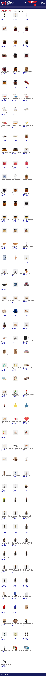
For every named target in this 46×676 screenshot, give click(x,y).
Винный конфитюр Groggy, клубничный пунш (27, 58)
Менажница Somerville (15, 246)
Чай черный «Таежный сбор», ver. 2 (6, 623)
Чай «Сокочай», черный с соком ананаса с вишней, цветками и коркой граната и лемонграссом (17, 570)
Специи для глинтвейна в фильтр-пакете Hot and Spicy (6, 476)
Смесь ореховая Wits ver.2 (5, 461)
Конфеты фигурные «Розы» (16, 138)
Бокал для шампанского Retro (27, 17)
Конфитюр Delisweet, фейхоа (16, 152)
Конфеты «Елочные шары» (5, 98)
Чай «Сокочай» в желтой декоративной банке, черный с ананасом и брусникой (6, 503)
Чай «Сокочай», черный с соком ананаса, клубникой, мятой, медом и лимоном (28, 570)
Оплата (18, 6)
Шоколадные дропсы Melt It (5, 650)
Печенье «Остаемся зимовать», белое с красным (17, 422)
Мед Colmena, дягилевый (16, 219)
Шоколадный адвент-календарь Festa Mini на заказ (17, 651)
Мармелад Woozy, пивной (16, 192)
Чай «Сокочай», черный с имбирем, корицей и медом (6, 570)
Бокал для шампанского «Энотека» (17, 17)
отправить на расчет (24, 2)
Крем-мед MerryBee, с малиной (28, 165)
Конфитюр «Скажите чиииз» (27, 138)
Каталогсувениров (32, 2)
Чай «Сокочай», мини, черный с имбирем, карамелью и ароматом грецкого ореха (17, 543)
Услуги (2, 6)
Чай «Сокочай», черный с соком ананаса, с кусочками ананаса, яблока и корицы (17, 584)
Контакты (13, 6)
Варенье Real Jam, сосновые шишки (28, 44)
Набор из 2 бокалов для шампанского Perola (15, 354)
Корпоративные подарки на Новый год (12, 11)
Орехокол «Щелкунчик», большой (28, 394)
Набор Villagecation (4, 327)
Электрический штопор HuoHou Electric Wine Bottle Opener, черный (6, 664)
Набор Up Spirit (25, 313)
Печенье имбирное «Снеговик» (6, 448)
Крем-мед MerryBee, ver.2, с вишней (6, 165)
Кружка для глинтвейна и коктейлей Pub (16, 179)
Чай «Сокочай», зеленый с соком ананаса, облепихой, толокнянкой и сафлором (6, 516)
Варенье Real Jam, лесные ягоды (6, 44)
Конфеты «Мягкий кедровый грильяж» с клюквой (5, 126)
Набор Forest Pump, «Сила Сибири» (28, 300)
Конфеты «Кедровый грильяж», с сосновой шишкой (6, 112)
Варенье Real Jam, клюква (27, 31)
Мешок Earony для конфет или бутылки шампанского (5, 260)
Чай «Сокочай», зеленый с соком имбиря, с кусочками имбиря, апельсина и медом (28, 516)
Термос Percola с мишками (16, 475)
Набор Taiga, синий (15, 313)
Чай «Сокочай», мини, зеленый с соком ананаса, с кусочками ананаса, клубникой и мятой (28, 530)
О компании (8, 6)
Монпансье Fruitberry (26, 273)
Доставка (23, 6)
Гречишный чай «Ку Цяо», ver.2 (28, 71)
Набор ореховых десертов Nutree (28, 367)
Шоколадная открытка (15, 636)
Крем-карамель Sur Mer (26, 152)
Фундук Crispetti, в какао (27, 475)
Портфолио (29, 6)
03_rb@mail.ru (43, 5)
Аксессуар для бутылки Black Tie (6, 17)
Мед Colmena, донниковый (5, 219)
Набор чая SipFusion (4, 394)
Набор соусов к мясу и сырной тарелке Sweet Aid (27, 381)
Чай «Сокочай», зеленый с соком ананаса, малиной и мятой (28, 502)
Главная (2, 11)
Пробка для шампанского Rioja (17, 448)
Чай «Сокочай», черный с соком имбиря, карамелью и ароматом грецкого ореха (28, 584)
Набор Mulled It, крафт (4, 313)
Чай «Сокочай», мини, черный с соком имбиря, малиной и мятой (17, 556)
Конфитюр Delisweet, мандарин (6, 152)
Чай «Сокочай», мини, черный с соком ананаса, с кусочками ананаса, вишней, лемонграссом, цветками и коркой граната (28, 543)
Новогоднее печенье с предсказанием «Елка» (15, 395)
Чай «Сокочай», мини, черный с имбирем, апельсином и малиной (6, 543)
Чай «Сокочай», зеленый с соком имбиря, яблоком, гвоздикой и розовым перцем (6, 530)
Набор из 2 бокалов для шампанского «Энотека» (5, 354)
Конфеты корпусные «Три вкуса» (6, 138)
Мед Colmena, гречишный (27, 206)
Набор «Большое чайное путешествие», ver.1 (5, 287)
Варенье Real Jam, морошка (16, 44)
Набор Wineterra (25, 327)
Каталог (5, 11)
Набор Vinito (14, 327)
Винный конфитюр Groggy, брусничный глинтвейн (16, 58)
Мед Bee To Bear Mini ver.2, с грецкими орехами (27, 193)
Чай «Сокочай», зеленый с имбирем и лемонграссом (16, 502)
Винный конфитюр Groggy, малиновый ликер (5, 72)
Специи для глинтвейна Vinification (17, 461)
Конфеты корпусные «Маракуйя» (28, 125)
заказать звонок (25, 1)
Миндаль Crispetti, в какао (5, 273)
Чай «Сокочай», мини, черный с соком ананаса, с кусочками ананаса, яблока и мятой (6, 557)
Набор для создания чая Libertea (17, 340)
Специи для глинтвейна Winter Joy (28, 461)
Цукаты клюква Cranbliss (27, 488)
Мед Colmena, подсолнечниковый (28, 219)
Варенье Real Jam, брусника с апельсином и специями (16, 31)
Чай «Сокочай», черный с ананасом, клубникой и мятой (28, 556)
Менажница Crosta (4, 246)
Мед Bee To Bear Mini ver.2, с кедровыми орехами (5, 206)
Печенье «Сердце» (26, 421)
